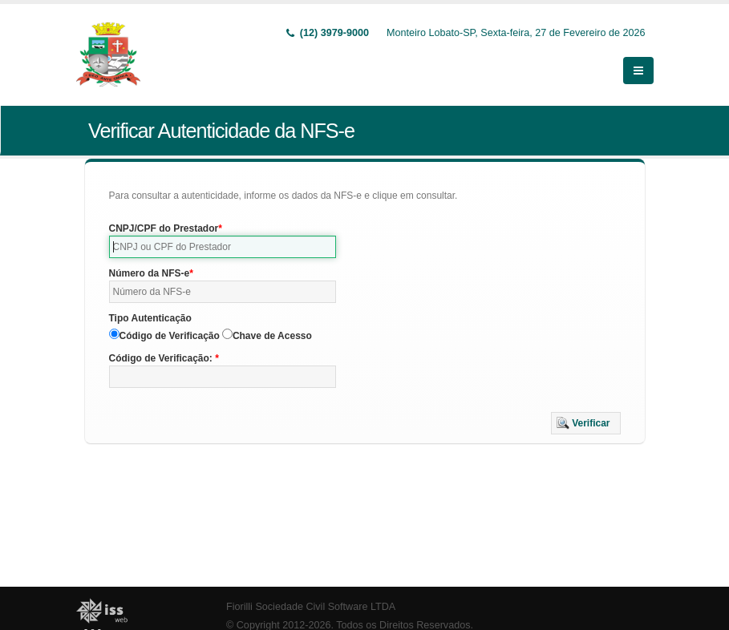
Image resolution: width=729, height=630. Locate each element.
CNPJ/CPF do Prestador (164, 228)
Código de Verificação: (162, 358)
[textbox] (223, 247)
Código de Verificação (169, 335)
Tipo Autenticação (150, 318)
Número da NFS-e (149, 273)
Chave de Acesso (272, 335)
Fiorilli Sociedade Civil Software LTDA (310, 606)
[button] (586, 423)
